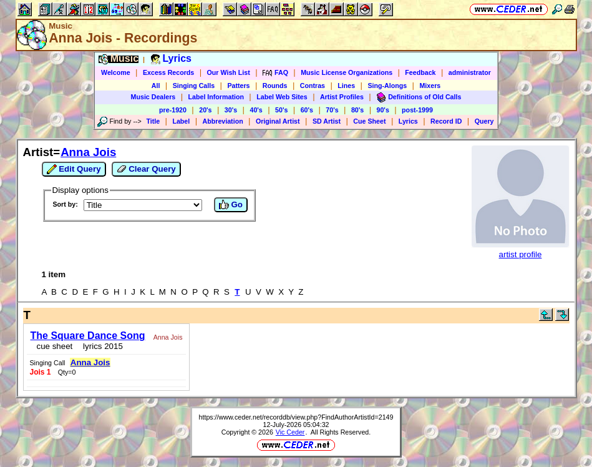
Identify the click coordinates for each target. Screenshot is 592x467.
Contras (312, 85)
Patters (238, 85)
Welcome (115, 72)
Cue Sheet (369, 121)
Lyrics (408, 121)
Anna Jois (88, 152)
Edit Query (74, 169)
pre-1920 (173, 110)
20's (205, 110)
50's (281, 110)
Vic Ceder (290, 432)
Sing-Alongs (387, 85)
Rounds (275, 85)
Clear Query (146, 169)
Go (231, 205)
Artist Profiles (342, 97)
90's (383, 110)
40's (256, 110)
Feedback (420, 72)
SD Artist (327, 121)
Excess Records (168, 72)
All (156, 85)
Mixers (429, 85)
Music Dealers (153, 97)
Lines (346, 85)
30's (231, 110)
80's (357, 110)
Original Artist (278, 121)
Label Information (216, 97)
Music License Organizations (346, 72)
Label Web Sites (282, 97)
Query (484, 121)
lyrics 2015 (101, 346)
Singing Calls (194, 85)
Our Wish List (228, 72)
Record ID (446, 121)
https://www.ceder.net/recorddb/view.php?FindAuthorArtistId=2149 (296, 417)
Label (181, 121)
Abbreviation (223, 121)
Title (153, 121)
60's (307, 110)
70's (332, 110)
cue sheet (55, 346)
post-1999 (417, 110)
